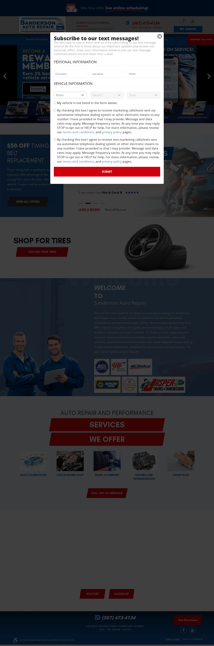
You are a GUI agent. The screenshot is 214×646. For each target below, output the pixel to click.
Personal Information (75, 62)
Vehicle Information (73, 83)
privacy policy (112, 132)
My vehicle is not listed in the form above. (87, 103)
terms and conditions (78, 132)
